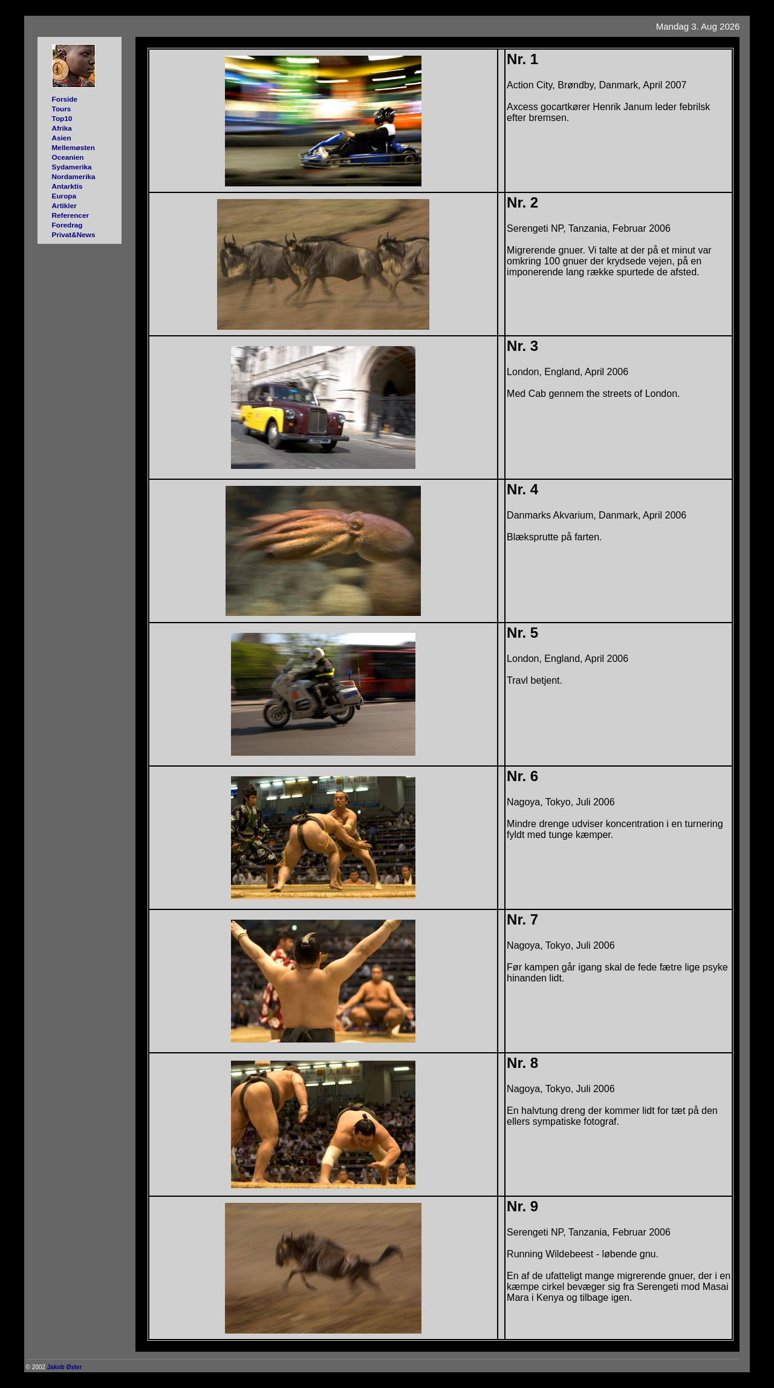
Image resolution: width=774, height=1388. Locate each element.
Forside (65, 99)
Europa (64, 196)
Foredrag (67, 225)
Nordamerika (74, 176)
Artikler (64, 205)
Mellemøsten (73, 147)
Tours (61, 109)
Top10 (62, 118)
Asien (61, 138)
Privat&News (74, 234)
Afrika (62, 128)
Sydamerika (72, 167)
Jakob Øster (64, 1367)
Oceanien (68, 157)
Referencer (70, 215)
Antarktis (67, 186)
